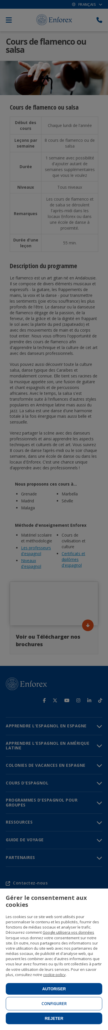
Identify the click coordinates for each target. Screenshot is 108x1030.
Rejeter (54, 1018)
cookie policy (54, 974)
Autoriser (54, 989)
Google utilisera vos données (68, 932)
